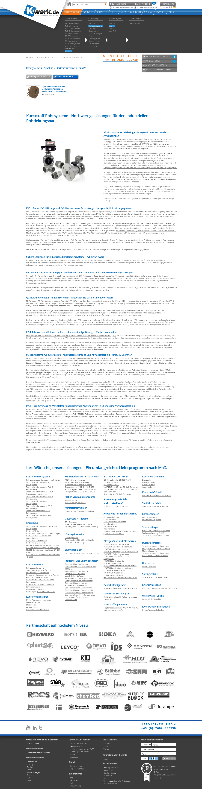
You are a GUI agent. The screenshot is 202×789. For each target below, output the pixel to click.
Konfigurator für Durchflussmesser (156, 548)
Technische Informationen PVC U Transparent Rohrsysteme (39, 493)
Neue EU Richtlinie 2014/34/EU (77, 482)
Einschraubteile (148, 482)
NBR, (44, 591)
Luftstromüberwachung (74, 542)
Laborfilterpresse (149, 566)
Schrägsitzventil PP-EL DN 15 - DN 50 (80, 492)
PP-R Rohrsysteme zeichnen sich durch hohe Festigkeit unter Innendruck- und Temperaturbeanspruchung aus (71, 335)
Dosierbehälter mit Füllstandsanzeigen (80, 595)
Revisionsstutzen (110, 526)
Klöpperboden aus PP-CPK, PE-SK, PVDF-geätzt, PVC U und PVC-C (120, 532)
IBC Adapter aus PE (111, 482)
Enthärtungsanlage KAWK (114, 575)
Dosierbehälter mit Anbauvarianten (79, 588)
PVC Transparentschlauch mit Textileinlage (82, 553)
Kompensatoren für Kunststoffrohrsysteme (151, 518)
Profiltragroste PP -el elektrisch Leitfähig (81, 527)
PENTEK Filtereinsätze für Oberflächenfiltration (114, 562)
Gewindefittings (148, 484)
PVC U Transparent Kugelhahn (38, 600)
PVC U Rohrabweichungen (37, 577)
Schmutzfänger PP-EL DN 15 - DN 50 (79, 487)
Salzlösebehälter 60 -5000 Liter (77, 571)
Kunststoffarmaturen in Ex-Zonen (78, 484)
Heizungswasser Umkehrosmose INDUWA (120, 577)
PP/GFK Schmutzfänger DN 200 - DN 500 (42, 545)
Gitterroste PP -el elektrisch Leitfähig (80, 524)
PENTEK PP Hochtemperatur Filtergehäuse (121, 551)
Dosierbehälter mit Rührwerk (76, 583)
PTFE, (39, 591)
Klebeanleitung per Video (75, 502)
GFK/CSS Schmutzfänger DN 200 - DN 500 (43, 547)
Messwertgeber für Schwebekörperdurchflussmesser (155, 552)
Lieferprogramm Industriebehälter (78, 580)
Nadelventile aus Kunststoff (37, 609)
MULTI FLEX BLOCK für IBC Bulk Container (121, 487)
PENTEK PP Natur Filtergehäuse (116, 554)
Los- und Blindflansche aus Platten (156, 495)
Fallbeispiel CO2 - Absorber (115, 521)
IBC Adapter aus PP (111, 484)
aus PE (80, 57)
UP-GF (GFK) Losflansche (36, 543)
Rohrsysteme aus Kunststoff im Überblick (43, 480)
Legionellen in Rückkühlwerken (116, 506)
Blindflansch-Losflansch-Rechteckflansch (120, 588)
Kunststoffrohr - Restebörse (37, 572)
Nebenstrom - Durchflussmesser (155, 555)
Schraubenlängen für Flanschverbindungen (35, 588)
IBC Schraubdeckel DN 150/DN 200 (117, 480)
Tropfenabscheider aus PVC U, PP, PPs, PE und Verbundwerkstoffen (121, 609)
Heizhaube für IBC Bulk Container (117, 494)
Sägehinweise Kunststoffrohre (38, 570)
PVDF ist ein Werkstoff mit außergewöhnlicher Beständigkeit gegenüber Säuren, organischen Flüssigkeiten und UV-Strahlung (77, 409)
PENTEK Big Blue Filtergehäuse (116, 549)
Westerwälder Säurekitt (151, 599)
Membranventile (33, 602)
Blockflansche (109, 529)
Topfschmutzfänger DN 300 (153, 533)
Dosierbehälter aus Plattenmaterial (79, 590)
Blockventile (31, 605)
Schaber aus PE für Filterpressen (155, 577)
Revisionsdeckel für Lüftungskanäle (79, 540)
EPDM (52, 591)
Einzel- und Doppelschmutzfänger (156, 530)
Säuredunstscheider (112, 517)
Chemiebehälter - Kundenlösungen (79, 592)
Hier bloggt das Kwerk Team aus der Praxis (159, 588)
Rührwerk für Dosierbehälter (76, 585)
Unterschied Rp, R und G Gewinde (40, 584)
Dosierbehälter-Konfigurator (76, 564)
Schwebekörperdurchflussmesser (155, 546)
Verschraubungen (149, 487)
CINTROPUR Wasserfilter (113, 573)
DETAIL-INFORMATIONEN (157, 56)
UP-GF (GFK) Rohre (34, 531)
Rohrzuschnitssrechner (35, 568)
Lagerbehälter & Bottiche (75, 573)
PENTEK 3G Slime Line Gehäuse (116, 544)
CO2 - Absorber (110, 519)
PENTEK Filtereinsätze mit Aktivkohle (118, 568)
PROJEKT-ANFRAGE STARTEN (159, 69)
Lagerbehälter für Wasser (75, 576)
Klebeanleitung (71, 500)
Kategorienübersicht (40, 76)
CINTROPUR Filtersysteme (114, 570)
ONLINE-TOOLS (153, 61)
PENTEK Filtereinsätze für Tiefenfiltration (120, 565)
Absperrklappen (32, 607)
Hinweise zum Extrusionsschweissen (79, 511)
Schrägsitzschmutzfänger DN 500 (155, 535)
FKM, (48, 591)
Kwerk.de (29, 57)
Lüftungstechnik (71, 537)
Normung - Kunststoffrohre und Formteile (43, 575)
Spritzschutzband (68, 57)
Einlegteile (146, 480)
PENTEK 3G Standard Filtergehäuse (118, 547)
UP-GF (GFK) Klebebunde (36, 540)
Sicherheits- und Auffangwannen (78, 578)
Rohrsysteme (44, 57)
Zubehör (55, 57)
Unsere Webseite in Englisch (153, 610)
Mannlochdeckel (110, 524)
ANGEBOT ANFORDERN (156, 65)
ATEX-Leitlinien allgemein (75, 480)
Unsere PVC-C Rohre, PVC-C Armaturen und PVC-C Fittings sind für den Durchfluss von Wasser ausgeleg (68, 260)
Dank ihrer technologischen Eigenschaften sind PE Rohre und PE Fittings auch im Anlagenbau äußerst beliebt (70, 382)
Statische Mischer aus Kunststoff (155, 506)
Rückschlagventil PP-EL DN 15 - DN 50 (80, 489)
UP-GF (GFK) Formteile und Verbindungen (43, 533)
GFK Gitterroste (71, 522)
